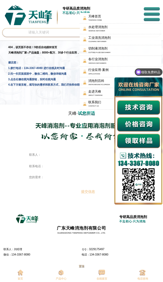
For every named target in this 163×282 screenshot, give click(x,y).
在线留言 (102, 275)
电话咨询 (142, 275)
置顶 (81, 266)
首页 (20, 275)
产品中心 (61, 275)
